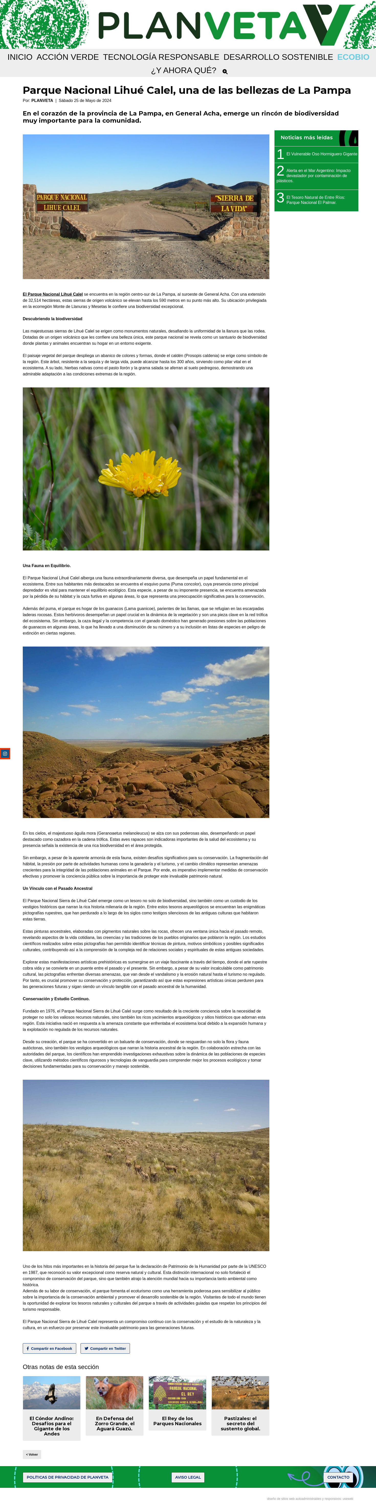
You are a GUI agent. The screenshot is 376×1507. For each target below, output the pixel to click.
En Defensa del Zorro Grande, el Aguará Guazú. (115, 1424)
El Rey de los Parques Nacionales (177, 1421)
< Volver (32, 1454)
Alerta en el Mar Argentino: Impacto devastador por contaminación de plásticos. (314, 175)
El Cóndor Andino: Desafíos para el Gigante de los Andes (52, 1426)
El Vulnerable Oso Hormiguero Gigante (321, 154)
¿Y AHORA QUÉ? (183, 70)
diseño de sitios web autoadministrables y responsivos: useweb (310, 1499)
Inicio (19, 57)
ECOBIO (353, 57)
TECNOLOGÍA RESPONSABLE (161, 57)
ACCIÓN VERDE (68, 57)
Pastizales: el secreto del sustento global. (240, 1424)
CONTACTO (338, 1477)
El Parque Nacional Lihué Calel (53, 294)
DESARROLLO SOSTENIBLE (278, 57)
